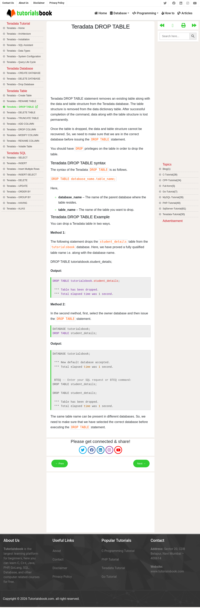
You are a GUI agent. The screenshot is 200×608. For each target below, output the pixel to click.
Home (100, 13)
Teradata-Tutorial (171, 214)
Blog (165, 169)
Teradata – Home (16, 28)
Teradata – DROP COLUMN (21, 129)
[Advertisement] (101, 63)
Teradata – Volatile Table (19, 146)
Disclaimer (39, 3)
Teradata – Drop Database (20, 84)
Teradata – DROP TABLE (20, 107)
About (57, 551)
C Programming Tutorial (118, 551)
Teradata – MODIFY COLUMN (22, 135)
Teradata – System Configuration (24, 56)
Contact (58, 559)
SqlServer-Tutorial (172, 208)
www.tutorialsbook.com (167, 571)
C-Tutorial (168, 174)
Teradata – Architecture (19, 33)
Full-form (167, 186)
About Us (23, 3)
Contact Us (8, 3)
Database (118, 13)
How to (168, 13)
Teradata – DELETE (17, 180)
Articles (185, 13)
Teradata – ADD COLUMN (20, 123)
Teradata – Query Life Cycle (21, 62)
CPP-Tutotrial (170, 180)
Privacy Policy (56, 3)
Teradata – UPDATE (17, 186)
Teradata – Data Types (18, 50)
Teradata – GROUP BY (19, 197)
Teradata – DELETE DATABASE (23, 78)
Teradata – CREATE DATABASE (23, 73)
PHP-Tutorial (169, 203)
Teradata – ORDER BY (19, 191)
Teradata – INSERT (17, 163)
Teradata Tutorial (113, 568)
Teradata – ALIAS (16, 208)
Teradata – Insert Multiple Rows (23, 169)
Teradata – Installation (18, 39)
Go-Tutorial (168, 191)
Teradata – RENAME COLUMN (23, 140)
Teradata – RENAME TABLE (21, 101)
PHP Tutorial (110, 559)
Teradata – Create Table (19, 95)
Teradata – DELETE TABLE (21, 112)
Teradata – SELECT (17, 157)
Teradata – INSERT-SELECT (22, 174)
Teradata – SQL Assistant (20, 45)
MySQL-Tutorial (171, 197)
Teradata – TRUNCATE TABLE (23, 118)
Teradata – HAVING (17, 203)
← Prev (59, 463)
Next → (141, 463)
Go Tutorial (109, 576)
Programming (144, 13)
